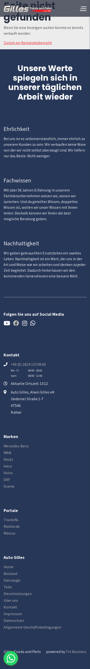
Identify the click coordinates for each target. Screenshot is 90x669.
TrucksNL (11, 519)
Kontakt (10, 607)
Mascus (9, 533)
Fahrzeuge (12, 580)
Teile (8, 587)
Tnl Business (76, 651)
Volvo (8, 472)
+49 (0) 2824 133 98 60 (28, 364)
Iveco (8, 466)
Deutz (8, 459)
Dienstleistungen (18, 593)
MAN (7, 452)
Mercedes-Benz (16, 446)
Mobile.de (12, 526)
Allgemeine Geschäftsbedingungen (32, 627)
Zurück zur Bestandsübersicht (28, 42)
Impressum (13, 613)
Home (8, 566)
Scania (9, 486)
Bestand (10, 573)
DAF (7, 479)
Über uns (11, 600)
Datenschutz (14, 620)
